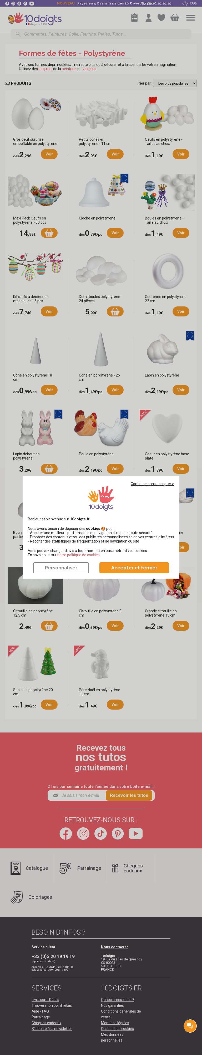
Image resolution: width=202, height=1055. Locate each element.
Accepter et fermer (134, 567)
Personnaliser (61, 567)
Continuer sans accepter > (152, 484)
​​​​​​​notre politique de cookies (78, 555)
